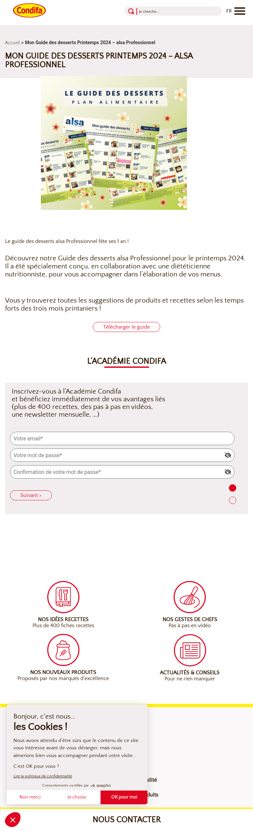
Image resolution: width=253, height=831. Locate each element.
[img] (228, 455)
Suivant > (31, 495)
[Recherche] (164, 11)
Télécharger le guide (126, 327)
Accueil (12, 43)
